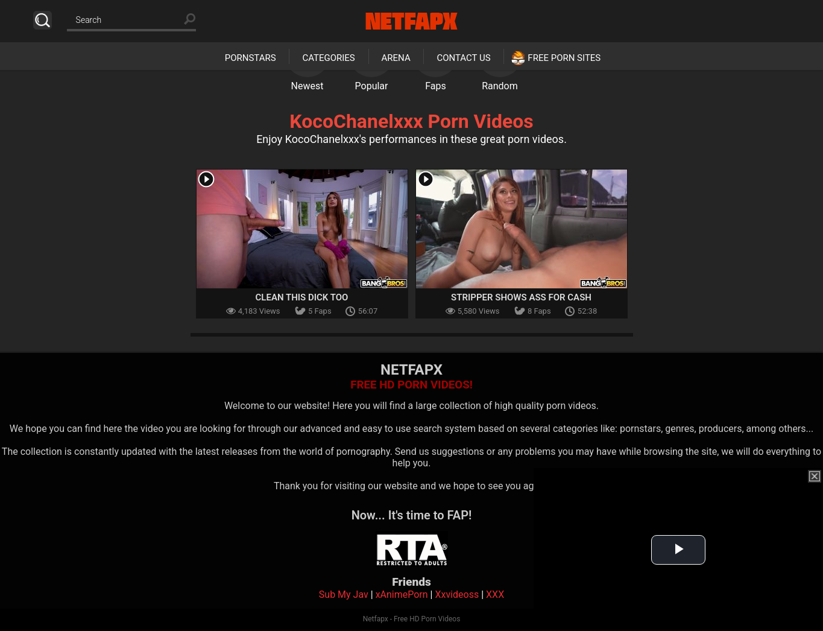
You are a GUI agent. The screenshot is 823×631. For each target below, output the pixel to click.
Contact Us (463, 57)
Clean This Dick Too (302, 297)
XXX (495, 594)
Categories (328, 57)
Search (42, 20)
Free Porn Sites (564, 57)
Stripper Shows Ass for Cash (521, 297)
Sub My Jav (343, 594)
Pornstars (250, 57)
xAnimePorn (402, 594)
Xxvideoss (457, 594)
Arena (396, 57)
